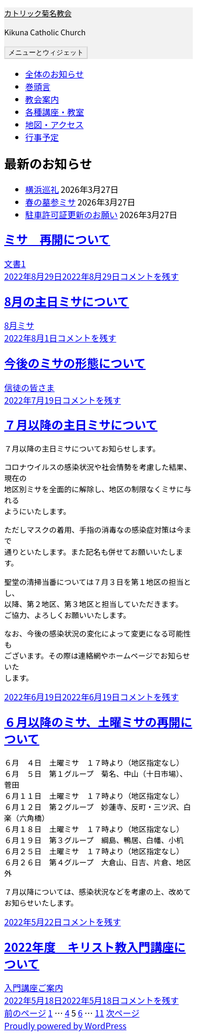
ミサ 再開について (57, 238)
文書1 (15, 263)
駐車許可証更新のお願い (71, 214)
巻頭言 (37, 86)
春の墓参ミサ (50, 202)
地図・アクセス (54, 124)
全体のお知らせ (54, 73)
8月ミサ (19, 325)
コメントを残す (149, 276)
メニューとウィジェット (46, 52)
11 (99, 1012)
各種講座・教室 (54, 111)
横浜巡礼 (42, 189)
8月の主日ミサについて (66, 300)
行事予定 (42, 137)
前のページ (25, 1012)
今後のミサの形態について (75, 362)
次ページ (123, 1012)
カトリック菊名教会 (37, 12)
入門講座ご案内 (33, 987)
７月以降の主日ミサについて (81, 424)
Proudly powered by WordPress (65, 1025)
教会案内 (42, 99)
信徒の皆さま (29, 387)
